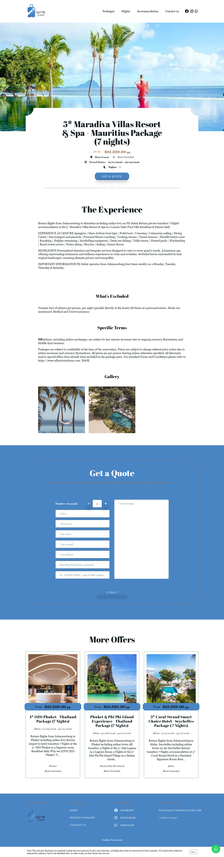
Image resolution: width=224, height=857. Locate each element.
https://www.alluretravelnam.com (59, 360)
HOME (74, 810)
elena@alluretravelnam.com (178, 810)
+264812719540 (168, 817)
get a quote (112, 176)
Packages (109, 11)
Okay (193, 852)
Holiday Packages (82, 817)
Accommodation (148, 11)
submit (112, 592)
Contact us (172, 11)
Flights (125, 11)
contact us (78, 825)
